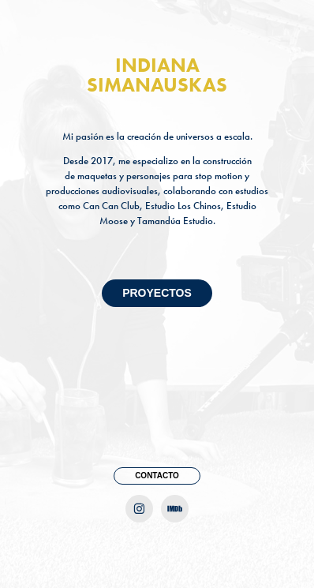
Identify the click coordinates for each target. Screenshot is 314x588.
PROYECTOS (157, 293)
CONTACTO (157, 475)
